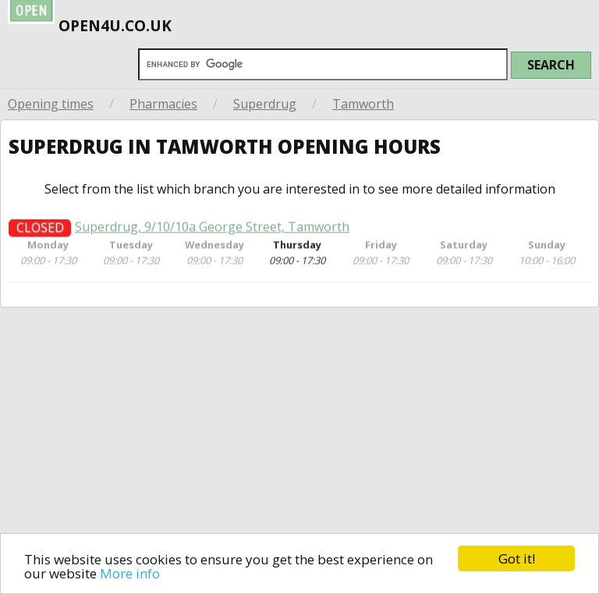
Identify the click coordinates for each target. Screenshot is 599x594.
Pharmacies (163, 103)
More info (130, 573)
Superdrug (264, 103)
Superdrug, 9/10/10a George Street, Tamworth (212, 231)
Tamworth (363, 103)
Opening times (51, 103)
